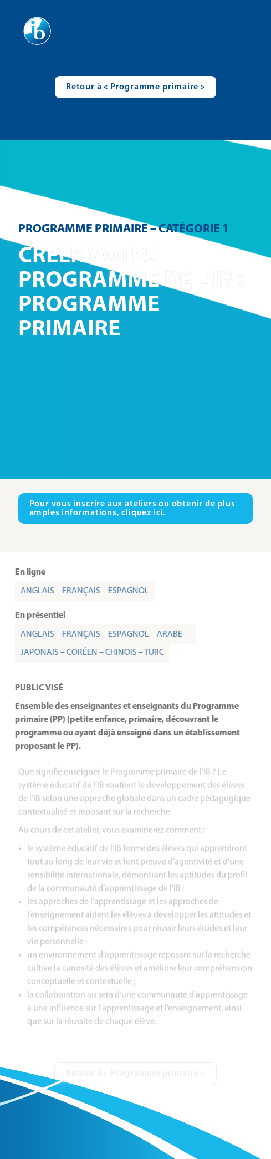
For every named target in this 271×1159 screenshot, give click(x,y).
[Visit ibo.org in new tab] (135, 508)
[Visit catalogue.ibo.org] (135, 87)
